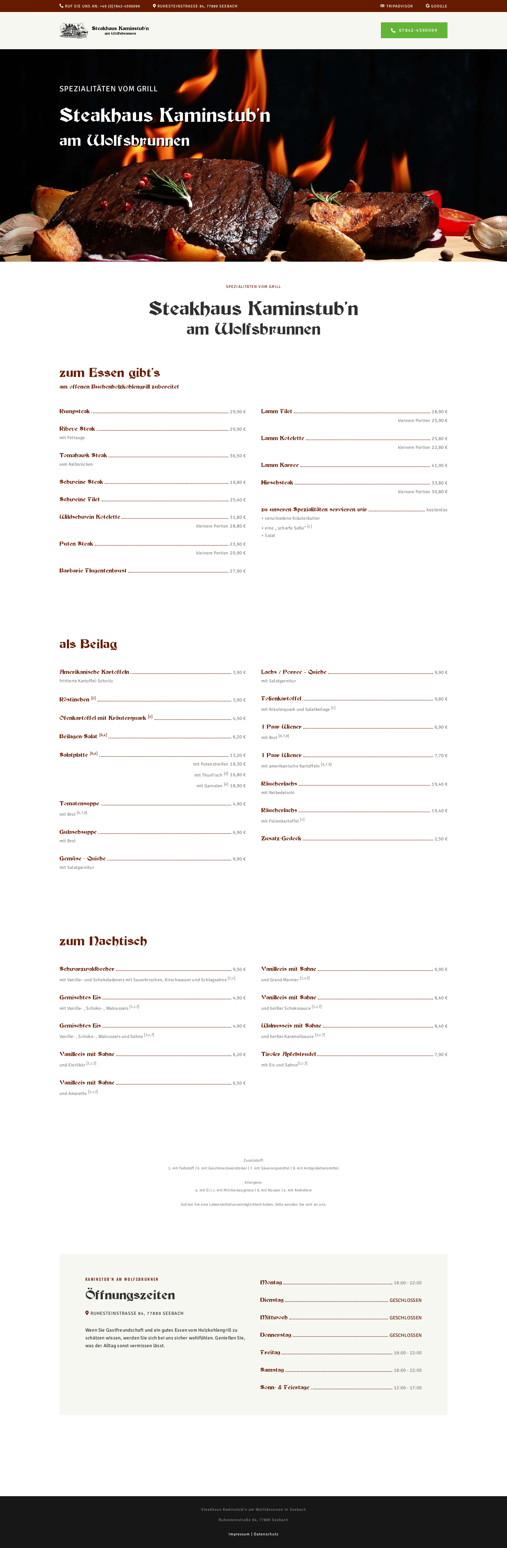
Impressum (239, 1534)
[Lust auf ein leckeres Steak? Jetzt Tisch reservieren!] (414, 30)
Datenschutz (266, 1534)
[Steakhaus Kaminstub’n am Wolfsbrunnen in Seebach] (106, 25)
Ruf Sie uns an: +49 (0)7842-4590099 (99, 6)
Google (437, 6)
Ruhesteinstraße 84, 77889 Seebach (195, 6)
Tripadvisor (396, 6)
